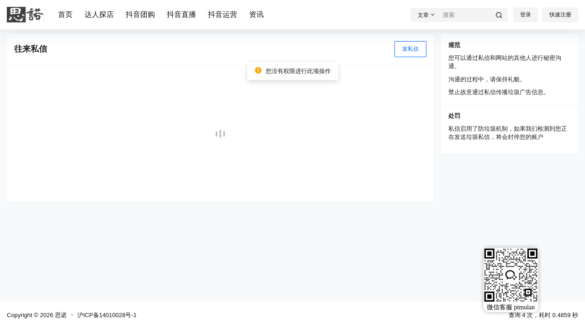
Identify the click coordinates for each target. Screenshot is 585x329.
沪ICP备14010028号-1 (107, 315)
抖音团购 (140, 14)
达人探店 (99, 14)
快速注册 (560, 14)
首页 (65, 14)
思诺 (60, 315)
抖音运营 (222, 14)
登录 (525, 14)
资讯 (256, 14)
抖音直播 (181, 14)
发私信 (410, 49)
